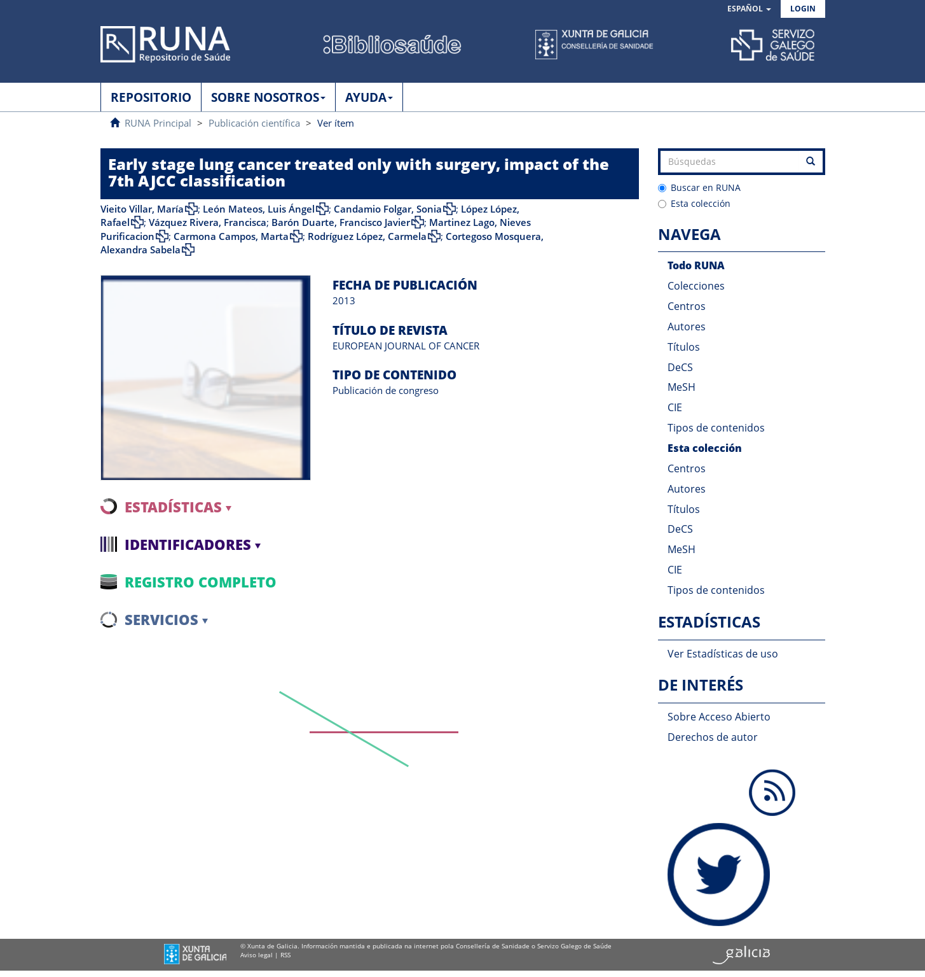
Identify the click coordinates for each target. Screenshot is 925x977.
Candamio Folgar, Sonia (388, 208)
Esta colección (694, 203)
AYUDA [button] (369, 97)
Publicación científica (254, 122)
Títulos (684, 347)
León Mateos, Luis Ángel (259, 208)
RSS (285, 954)
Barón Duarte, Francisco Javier (340, 222)
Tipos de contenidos (716, 428)
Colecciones (696, 286)
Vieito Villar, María (142, 208)
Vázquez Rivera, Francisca (207, 222)
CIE (675, 407)
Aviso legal (256, 954)
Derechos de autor (713, 737)
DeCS (680, 367)
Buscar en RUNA (699, 187)
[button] (749, 9)
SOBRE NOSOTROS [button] (268, 97)
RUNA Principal (158, 122)
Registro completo (201, 581)
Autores (687, 327)
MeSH (681, 387)
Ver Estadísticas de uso (723, 654)
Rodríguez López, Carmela (367, 236)
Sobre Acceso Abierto (719, 717)
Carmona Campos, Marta (231, 236)
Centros (687, 306)
